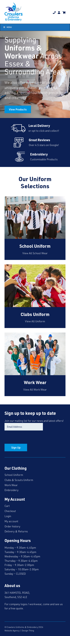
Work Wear (11, 485)
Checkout (10, 511)
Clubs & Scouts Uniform (19, 480)
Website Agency (12, 630)
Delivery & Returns (16, 531)
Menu (7, 27)
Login (8, 516)
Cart (7, 505)
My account (11, 521)
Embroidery (12, 490)
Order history (12, 526)
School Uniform (14, 474)
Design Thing (28, 630)
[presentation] (27, 438)
